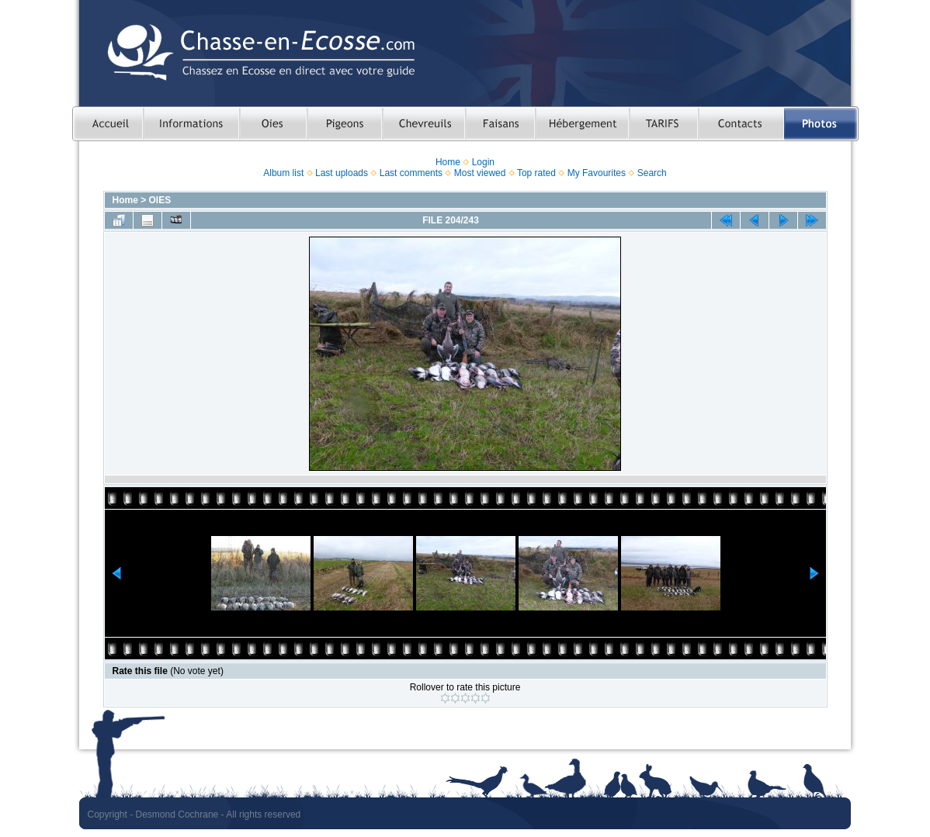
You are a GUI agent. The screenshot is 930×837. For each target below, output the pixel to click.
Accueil (107, 123)
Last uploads (341, 173)
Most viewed (480, 173)
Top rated (536, 173)
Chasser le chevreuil (423, 123)
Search (652, 173)
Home (448, 162)
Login (483, 162)
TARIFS (663, 123)
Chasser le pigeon (344, 123)
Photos (821, 123)
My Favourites (596, 173)
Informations (191, 123)
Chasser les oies (273, 123)
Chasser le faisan (500, 123)
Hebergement (582, 123)
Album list (283, 173)
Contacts (741, 123)
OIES (160, 200)
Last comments (411, 173)
